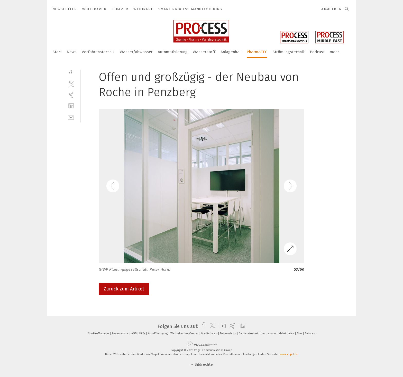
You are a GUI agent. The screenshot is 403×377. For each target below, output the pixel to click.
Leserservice (120, 333)
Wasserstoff (204, 52)
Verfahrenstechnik (98, 52)
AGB (134, 333)
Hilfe (142, 333)
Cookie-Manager (99, 333)
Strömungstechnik (288, 52)
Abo (300, 333)
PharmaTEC (257, 52)
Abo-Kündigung (158, 333)
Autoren (310, 333)
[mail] (71, 117)
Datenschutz (228, 333)
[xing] (71, 95)
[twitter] (71, 84)
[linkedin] (71, 106)
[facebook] (71, 73)
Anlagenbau (231, 52)
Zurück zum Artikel (124, 289)
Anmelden (331, 9)
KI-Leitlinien (287, 333)
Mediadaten (209, 333)
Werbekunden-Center (184, 333)
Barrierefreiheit (249, 333)
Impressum (269, 333)
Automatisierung (173, 52)
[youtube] (221, 326)
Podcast (317, 52)
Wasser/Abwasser (136, 52)
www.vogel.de (289, 354)
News (72, 52)
